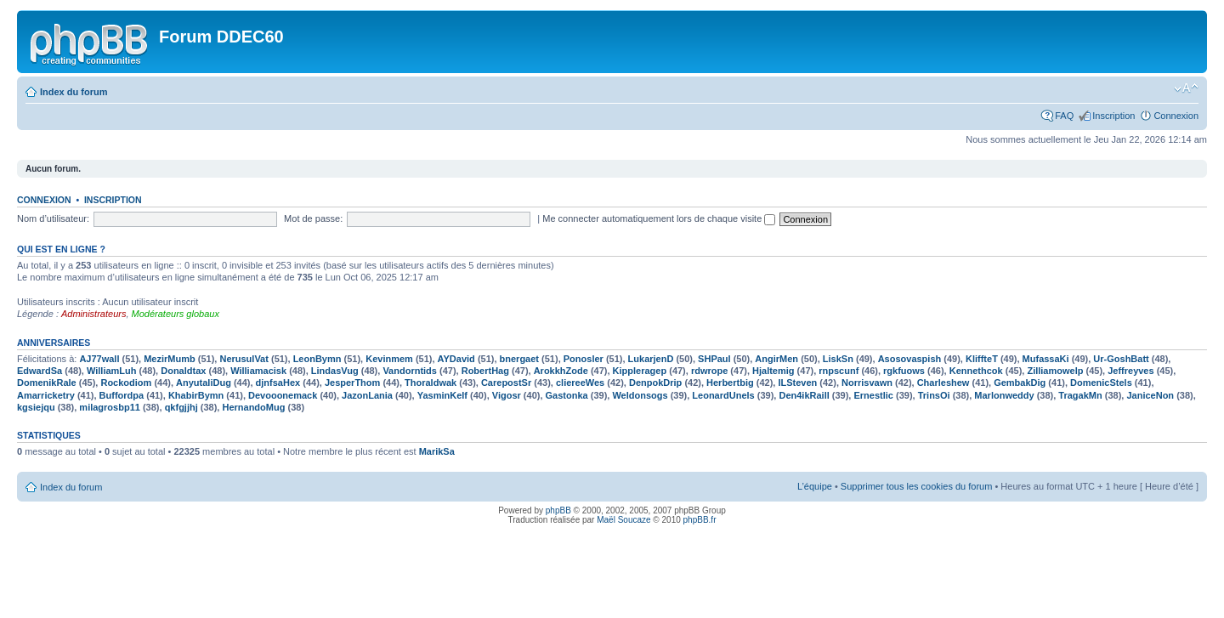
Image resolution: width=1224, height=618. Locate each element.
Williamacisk (258, 371)
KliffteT (982, 359)
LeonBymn (317, 359)
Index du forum (73, 92)
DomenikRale (46, 382)
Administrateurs (93, 314)
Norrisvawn (867, 382)
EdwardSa (39, 371)
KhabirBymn (196, 395)
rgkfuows (904, 371)
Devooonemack (282, 395)
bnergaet (519, 359)
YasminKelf (442, 395)
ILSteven (797, 382)
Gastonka (567, 395)
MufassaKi (1046, 359)
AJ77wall (99, 359)
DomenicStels (1101, 382)
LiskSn (838, 359)
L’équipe (814, 486)
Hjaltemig (773, 371)
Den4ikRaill (804, 395)
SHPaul (714, 359)
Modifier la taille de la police (1186, 88)
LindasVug (335, 371)
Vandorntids (409, 371)
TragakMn (1080, 395)
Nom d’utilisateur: (53, 218)
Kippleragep (640, 371)
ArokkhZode (561, 371)
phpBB (558, 510)
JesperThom (352, 382)
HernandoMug (253, 407)
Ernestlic (872, 395)
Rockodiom (125, 382)
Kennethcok (976, 371)
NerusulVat (243, 359)
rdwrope (709, 371)
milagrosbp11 (109, 407)
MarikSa (437, 451)
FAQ (1064, 116)
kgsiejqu (36, 407)
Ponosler (584, 359)
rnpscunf (838, 371)
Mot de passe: (313, 218)
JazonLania (367, 395)
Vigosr (506, 395)
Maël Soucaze (623, 519)
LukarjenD (651, 359)
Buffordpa (121, 395)
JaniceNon (1150, 395)
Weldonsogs (639, 395)
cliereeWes (580, 382)
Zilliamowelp (1055, 371)
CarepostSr (506, 382)
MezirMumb (170, 359)
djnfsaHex (278, 382)
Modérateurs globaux (175, 314)
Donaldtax (183, 371)
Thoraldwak (430, 382)
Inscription (1113, 116)
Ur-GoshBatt (1120, 359)
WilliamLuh (112, 371)
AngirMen (776, 359)
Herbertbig (730, 382)
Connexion (1175, 116)
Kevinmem (389, 359)
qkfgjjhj (181, 407)
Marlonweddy (1004, 395)
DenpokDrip (655, 382)
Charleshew (943, 382)
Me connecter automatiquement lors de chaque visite (658, 218)
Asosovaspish (910, 359)
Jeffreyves (1130, 371)
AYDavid (456, 359)
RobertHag (485, 371)
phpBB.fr (700, 519)
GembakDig (1020, 382)
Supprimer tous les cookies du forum (917, 486)
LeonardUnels (723, 395)
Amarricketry (46, 395)
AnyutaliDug (203, 382)
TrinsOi (934, 395)
